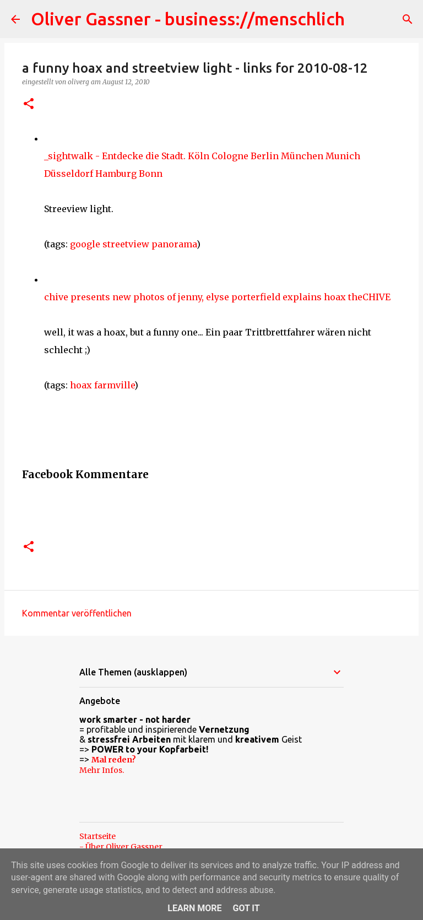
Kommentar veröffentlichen (77, 613)
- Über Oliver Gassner (120, 847)
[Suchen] (407, 19)
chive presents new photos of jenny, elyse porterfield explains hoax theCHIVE (217, 296)
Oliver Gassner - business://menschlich (188, 19)
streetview (125, 244)
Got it (245, 908)
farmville (114, 385)
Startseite (97, 836)
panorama (174, 244)
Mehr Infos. (101, 770)
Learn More (194, 908)
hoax (81, 385)
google (85, 244)
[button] (28, 104)
